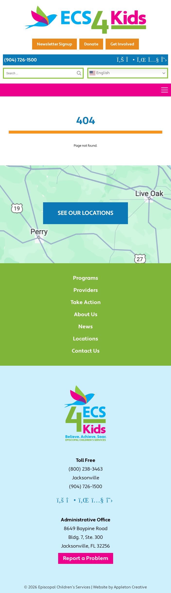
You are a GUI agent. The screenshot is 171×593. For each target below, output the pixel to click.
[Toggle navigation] (164, 90)
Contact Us (85, 350)
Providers (85, 290)
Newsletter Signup (54, 44)
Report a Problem (85, 558)
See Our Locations (85, 213)
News (85, 326)
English (100, 73)
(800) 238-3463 (86, 469)
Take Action (86, 302)
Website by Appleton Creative (120, 587)
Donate (91, 44)
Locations (85, 338)
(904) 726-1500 (20, 60)
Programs (85, 278)
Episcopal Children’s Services (64, 587)
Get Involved (122, 44)
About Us (85, 314)
